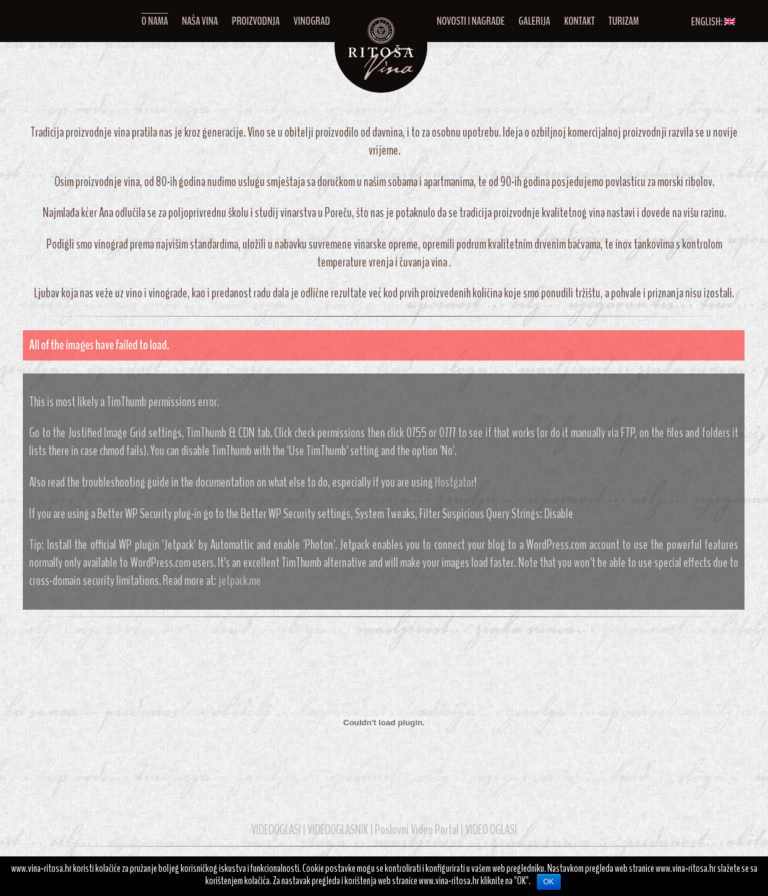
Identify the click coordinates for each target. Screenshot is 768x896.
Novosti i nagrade (471, 21)
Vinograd (312, 21)
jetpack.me (239, 581)
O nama (155, 21)
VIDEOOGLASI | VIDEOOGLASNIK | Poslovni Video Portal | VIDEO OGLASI (384, 830)
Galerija (534, 21)
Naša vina (200, 21)
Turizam (623, 21)
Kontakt (579, 21)
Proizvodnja (256, 21)
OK (549, 881)
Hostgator (454, 483)
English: (713, 21)
